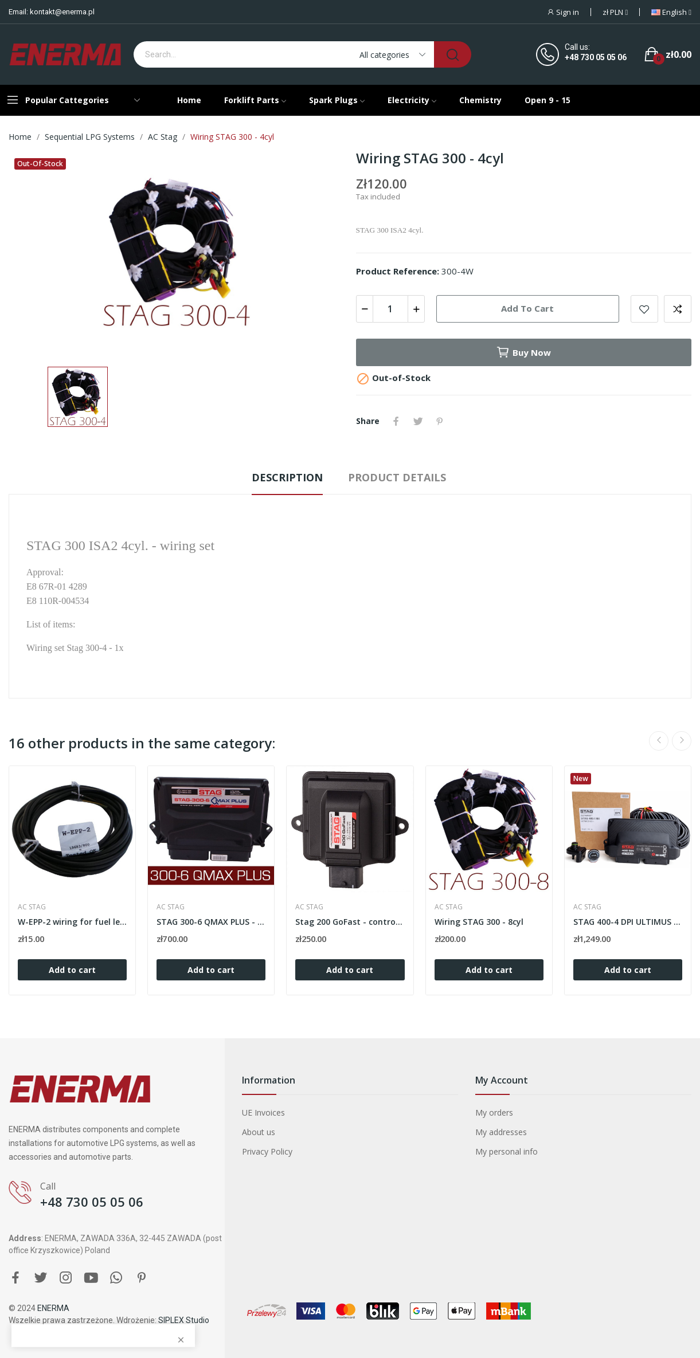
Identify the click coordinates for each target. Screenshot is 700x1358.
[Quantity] (390, 309)
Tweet (418, 421)
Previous (658, 741)
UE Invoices (263, 1112)
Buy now (523, 352)
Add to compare (677, 309)
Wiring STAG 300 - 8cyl (479, 921)
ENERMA (53, 1308)
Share (396, 421)
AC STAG (32, 907)
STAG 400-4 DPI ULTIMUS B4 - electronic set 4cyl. (627, 921)
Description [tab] (287, 477)
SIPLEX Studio (183, 1320)
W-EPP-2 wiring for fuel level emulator (72, 921)
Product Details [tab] (397, 477)
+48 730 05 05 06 (596, 57)
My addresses (501, 1132)
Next (681, 741)
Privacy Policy (267, 1151)
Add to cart (527, 308)
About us (258, 1132)
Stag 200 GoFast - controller (349, 921)
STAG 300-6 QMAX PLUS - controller (211, 921)
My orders (494, 1112)
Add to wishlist (644, 309)
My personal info (506, 1151)
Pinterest (440, 421)
